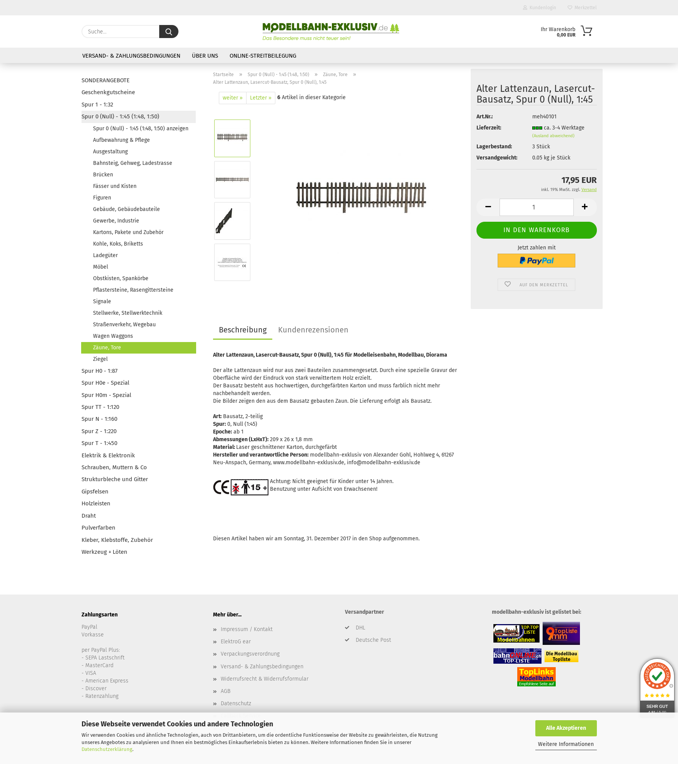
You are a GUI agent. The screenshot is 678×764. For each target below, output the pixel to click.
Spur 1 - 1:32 (97, 104)
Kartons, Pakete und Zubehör (128, 232)
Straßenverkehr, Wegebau (124, 324)
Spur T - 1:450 (99, 443)
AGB (225, 691)
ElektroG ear (236, 641)
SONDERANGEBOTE (106, 80)
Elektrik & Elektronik (108, 455)
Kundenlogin (539, 7)
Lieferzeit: (488, 128)
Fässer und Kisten (115, 186)
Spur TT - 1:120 (100, 407)
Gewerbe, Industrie (116, 221)
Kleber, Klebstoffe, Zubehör (117, 539)
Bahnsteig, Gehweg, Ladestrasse (132, 163)
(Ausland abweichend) (553, 135)
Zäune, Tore (107, 347)
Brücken (103, 174)
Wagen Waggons (113, 336)
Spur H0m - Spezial (106, 395)
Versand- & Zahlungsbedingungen (131, 55)
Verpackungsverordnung (250, 654)
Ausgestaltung (110, 151)
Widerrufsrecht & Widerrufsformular (264, 679)
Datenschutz (236, 703)
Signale (102, 301)
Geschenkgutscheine (108, 92)
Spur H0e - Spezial (105, 382)
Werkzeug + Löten (104, 551)
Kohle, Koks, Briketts (118, 244)
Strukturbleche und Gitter (115, 479)
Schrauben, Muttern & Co (114, 467)
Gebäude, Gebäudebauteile (126, 209)
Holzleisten (96, 503)
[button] (488, 207)
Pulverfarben (98, 527)
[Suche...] (168, 31)
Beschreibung (243, 329)
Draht (89, 515)
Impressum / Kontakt (247, 629)
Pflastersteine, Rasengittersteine (133, 290)
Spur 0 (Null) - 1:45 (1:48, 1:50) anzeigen (140, 128)
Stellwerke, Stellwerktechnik (127, 313)
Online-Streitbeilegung (263, 55)
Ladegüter (105, 255)
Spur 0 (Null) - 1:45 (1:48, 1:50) (120, 116)
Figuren (102, 197)
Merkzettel (582, 7)
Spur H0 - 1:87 (100, 370)
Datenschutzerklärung (107, 749)
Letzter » (261, 98)
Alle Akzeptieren (566, 728)
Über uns (205, 55)
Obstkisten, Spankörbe (120, 278)
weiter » (233, 98)
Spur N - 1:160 (99, 418)
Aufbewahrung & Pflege (121, 140)
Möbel (100, 267)
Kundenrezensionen (313, 329)
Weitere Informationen (566, 744)
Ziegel (100, 359)
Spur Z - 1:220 (99, 431)
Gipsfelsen (95, 491)
